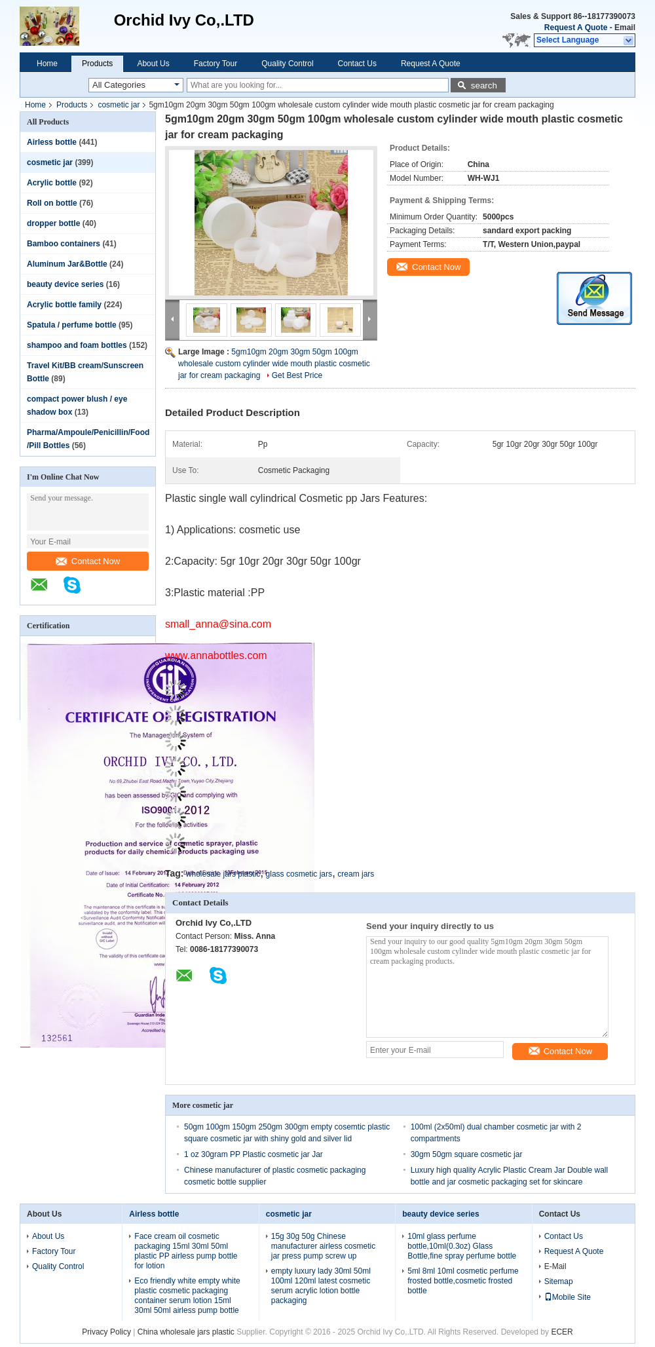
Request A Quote (575, 27)
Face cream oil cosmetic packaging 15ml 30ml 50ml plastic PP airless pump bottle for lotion (185, 1251)
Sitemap (558, 1281)
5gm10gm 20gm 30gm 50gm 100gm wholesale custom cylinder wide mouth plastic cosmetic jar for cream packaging (274, 363)
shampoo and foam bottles (77, 345)
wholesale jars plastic (223, 874)
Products (97, 63)
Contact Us (357, 63)
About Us (153, 63)
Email (624, 27)
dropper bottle (53, 223)
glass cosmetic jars (299, 874)
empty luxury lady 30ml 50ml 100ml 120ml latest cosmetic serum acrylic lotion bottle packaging (321, 1285)
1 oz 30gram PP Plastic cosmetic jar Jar (253, 1154)
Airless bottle (52, 142)
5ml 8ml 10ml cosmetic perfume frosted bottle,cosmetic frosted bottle (462, 1280)
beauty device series (65, 284)
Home (47, 63)
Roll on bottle (52, 203)
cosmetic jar (119, 104)
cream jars (355, 874)
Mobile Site (567, 1297)
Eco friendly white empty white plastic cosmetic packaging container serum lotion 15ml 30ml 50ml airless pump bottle (187, 1295)
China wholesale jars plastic (186, 1332)
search (484, 85)
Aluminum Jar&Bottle (67, 264)
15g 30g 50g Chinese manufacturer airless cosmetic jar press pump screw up (323, 1246)
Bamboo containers (63, 243)
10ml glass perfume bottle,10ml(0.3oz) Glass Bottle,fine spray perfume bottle (461, 1246)
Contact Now (88, 561)
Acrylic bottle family (64, 304)
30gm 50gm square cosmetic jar (467, 1154)
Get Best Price (297, 375)
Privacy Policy (106, 1332)
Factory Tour (215, 63)
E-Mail (555, 1266)
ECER (561, 1332)
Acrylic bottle (52, 182)
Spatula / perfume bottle (72, 325)
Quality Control (287, 63)
